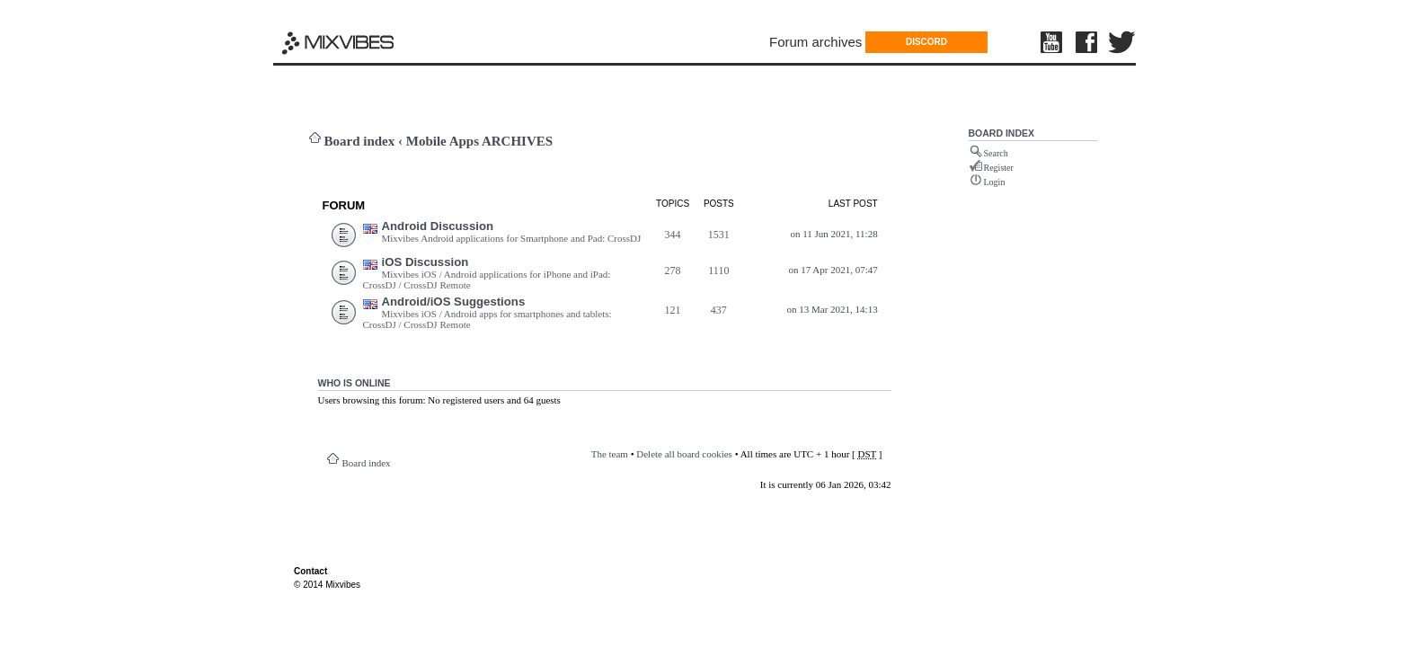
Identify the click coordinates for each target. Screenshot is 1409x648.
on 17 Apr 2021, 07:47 (832, 269)
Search (996, 153)
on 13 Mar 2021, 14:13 (832, 309)
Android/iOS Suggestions (454, 301)
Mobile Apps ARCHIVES (479, 141)
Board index (359, 141)
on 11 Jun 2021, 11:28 (833, 233)
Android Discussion (438, 226)
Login (995, 182)
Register (999, 168)
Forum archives (815, 41)
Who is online (354, 382)
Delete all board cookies (684, 453)
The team (609, 453)
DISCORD (926, 42)
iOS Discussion (425, 262)
